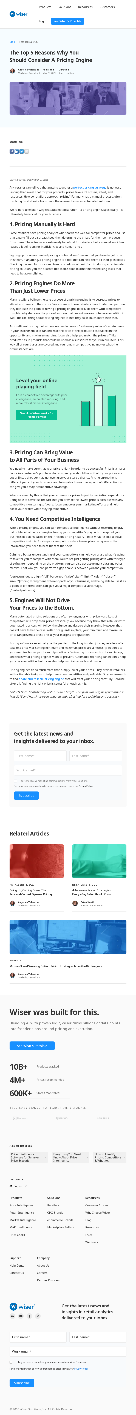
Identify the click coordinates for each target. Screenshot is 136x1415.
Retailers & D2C (28, 41)
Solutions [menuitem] (53, 1198)
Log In (43, 21)
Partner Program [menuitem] (48, 1280)
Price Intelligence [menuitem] (21, 1205)
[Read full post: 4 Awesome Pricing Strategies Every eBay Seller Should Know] (99, 861)
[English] (18, 1186)
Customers (107, 7)
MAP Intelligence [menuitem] (21, 1227)
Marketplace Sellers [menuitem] (60, 1227)
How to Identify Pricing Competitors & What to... (108, 1157)
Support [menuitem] (15, 1258)
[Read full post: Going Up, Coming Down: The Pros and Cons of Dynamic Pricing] (37, 861)
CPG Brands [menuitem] (55, 1213)
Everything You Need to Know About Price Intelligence (68, 1157)
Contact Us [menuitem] (17, 1273)
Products (45, 7)
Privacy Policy (85, 786)
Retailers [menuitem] (53, 1205)
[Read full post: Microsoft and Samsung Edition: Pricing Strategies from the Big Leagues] (68, 937)
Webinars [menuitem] (91, 1242)
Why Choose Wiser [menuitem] (97, 1213)
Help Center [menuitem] (18, 1265)
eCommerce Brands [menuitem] (60, 1220)
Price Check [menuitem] (17, 1235)
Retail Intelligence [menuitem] (22, 1213)
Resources (85, 7)
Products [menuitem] (16, 1198)
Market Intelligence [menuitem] (23, 1220)
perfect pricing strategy (89, 187)
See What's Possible (67, 21)
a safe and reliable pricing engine (41, 679)
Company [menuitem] (43, 1258)
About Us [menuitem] (43, 1265)
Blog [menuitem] (88, 1220)
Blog (12, 41)
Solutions (64, 7)
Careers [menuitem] (42, 1273)
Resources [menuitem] (92, 1198)
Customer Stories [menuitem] (96, 1205)
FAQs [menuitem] (88, 1235)
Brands (15, 960)
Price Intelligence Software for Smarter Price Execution (25, 1157)
